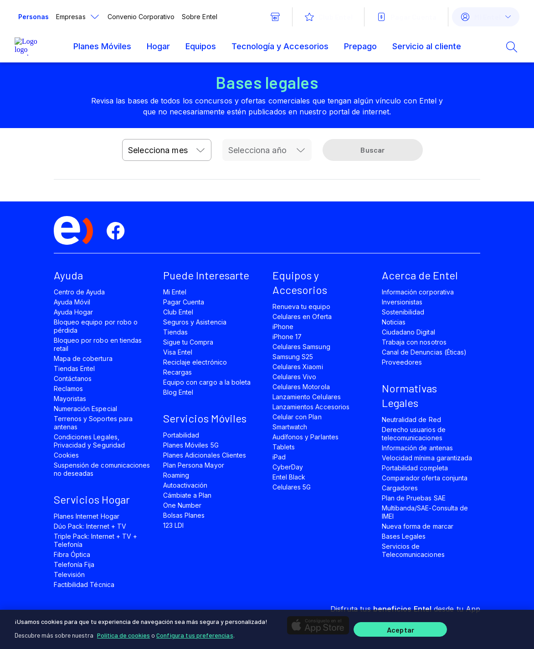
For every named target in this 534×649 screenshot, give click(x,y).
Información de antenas (417, 448)
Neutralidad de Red (411, 419)
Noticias (394, 322)
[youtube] (181, 231)
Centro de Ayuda (79, 292)
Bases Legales (404, 536)
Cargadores (400, 488)
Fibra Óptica (72, 554)
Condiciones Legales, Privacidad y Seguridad (89, 441)
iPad (279, 457)
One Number (182, 505)
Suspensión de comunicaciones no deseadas (102, 469)
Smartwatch (289, 427)
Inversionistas (402, 302)
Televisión (69, 574)
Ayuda (68, 275)
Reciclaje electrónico (195, 362)
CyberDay (287, 467)
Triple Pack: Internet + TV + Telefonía (95, 540)
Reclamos (68, 388)
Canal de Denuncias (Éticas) (424, 352)
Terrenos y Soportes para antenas (93, 423)
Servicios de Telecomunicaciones (413, 550)
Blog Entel (178, 392)
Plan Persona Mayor (193, 465)
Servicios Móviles (204, 418)
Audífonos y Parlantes (305, 437)
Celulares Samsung (301, 346)
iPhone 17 (287, 336)
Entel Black (288, 477)
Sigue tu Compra (188, 342)
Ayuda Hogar (73, 312)
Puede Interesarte (206, 275)
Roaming (176, 475)
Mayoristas (70, 398)
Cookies (66, 455)
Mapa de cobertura (83, 358)
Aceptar (400, 629)
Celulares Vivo (294, 377)
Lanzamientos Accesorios (310, 407)
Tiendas (175, 332)
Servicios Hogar (92, 499)
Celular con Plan (297, 417)
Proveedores (402, 362)
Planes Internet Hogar (86, 516)
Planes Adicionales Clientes (204, 455)
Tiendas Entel (74, 368)
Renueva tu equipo (301, 306)
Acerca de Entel (420, 275)
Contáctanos (73, 378)
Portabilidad (181, 435)
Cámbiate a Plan (187, 495)
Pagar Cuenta (183, 302)
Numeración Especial (85, 408)
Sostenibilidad (403, 312)
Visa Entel (177, 352)
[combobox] (166, 150)
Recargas (177, 372)
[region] (267, 629)
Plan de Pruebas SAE (414, 498)
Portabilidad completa (415, 468)
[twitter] (150, 231)
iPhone (282, 326)
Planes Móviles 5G (191, 445)
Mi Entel (174, 292)
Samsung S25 (292, 357)
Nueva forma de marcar (417, 526)
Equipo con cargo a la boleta (207, 382)
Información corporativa (418, 292)
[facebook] (119, 231)
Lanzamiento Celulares (306, 397)
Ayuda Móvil (72, 302)
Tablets (283, 447)
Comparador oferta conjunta (424, 478)
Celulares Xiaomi (297, 367)
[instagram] (212, 231)
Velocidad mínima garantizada (427, 458)
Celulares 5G (291, 487)
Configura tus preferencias (194, 635)
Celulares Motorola (301, 387)
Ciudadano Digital (408, 332)
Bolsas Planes (184, 515)
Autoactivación (185, 485)
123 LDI (173, 525)
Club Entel (178, 312)
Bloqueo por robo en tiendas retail (98, 344)
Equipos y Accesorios (299, 282)
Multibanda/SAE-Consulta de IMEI (425, 512)
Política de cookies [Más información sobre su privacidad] (123, 635)
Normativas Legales (409, 395)
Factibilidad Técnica (84, 584)
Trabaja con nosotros (414, 342)
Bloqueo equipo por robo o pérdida (96, 326)
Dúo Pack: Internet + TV (90, 526)
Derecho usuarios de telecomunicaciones (414, 434)
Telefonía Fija (74, 564)
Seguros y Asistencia (194, 322)
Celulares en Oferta (302, 316)
